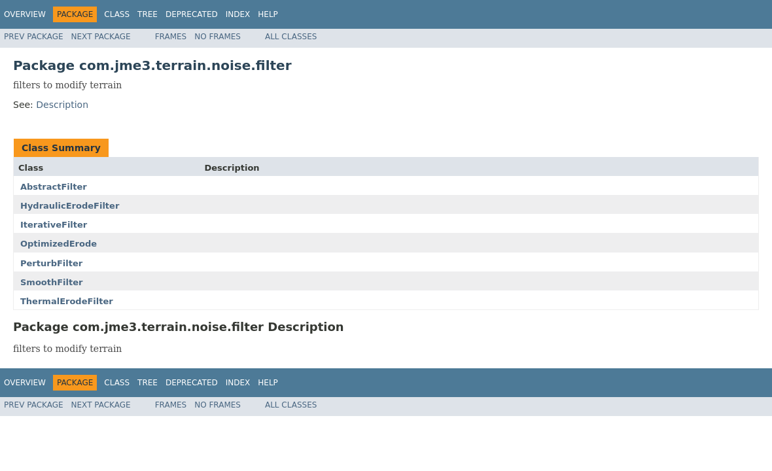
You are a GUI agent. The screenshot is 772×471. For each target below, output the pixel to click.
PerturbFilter (51, 263)
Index (238, 14)
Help (268, 14)
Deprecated (192, 14)
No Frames (217, 36)
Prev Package (33, 36)
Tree (147, 14)
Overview (25, 14)
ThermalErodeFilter (66, 301)
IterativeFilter (53, 225)
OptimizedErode (58, 244)
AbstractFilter (53, 187)
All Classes (291, 36)
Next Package (101, 36)
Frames (171, 36)
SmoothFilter (51, 282)
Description (62, 104)
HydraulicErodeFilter (69, 206)
